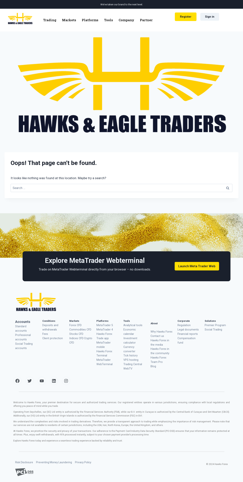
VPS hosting (130, 348)
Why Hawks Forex (160, 331)
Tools (108, 20)
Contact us (156, 335)
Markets (69, 20)
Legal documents (187, 328)
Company (126, 20)
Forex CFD (74, 324)
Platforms (90, 20)
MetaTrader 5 (103, 324)
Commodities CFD (79, 328)
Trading (49, 20)
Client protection (51, 336)
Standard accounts (25, 326)
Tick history (129, 344)
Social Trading (212, 328)
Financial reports (187, 332)
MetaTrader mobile (106, 340)
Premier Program (214, 324)
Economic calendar (133, 328)
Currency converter (133, 340)
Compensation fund (188, 336)
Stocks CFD (75, 332)
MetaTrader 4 (103, 328)
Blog (153, 362)
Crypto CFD (80, 336)
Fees (45, 332)
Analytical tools (131, 324)
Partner (146, 20)
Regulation (183, 324)
